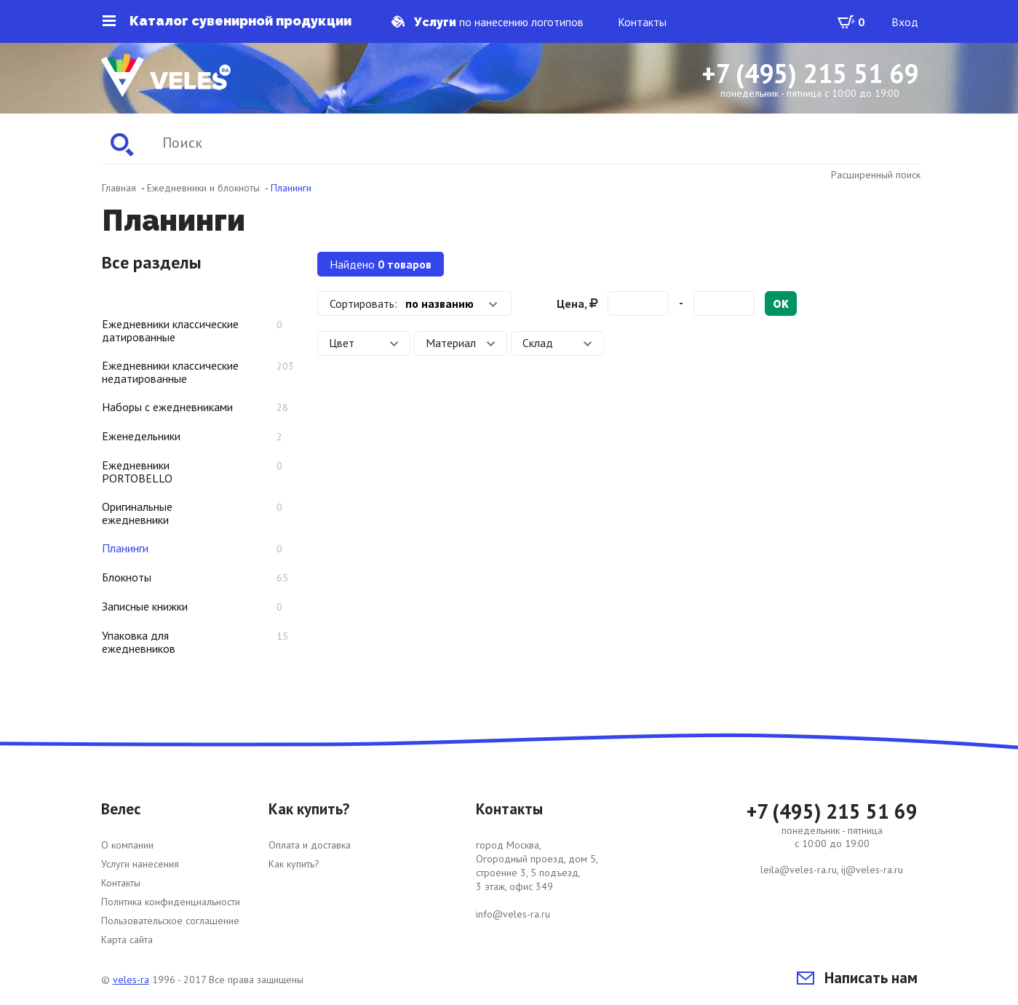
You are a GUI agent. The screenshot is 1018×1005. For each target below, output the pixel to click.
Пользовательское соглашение (170, 920)
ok (781, 304)
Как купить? (294, 863)
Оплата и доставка (310, 844)
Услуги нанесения (140, 863)
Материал (461, 342)
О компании (127, 844)
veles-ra (131, 979)
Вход (904, 21)
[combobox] (414, 303)
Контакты (643, 21)
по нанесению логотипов (488, 22)
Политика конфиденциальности (170, 901)
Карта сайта (127, 939)
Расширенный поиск (875, 174)
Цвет (364, 342)
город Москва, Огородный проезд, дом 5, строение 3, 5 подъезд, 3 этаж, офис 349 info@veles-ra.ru (537, 879)
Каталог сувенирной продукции (227, 21)
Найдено (381, 264)
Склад (557, 342)
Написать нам (857, 978)
